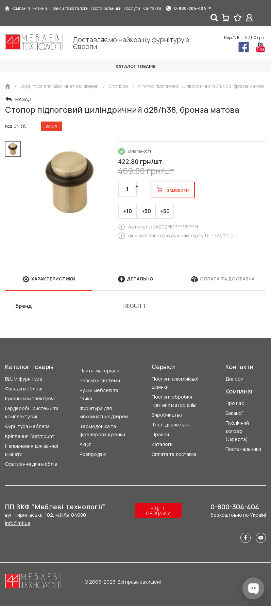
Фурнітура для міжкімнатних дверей (104, 412)
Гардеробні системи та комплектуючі (31, 412)
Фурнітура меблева (27, 426)
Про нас (234, 403)
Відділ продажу (158, 510)
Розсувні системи (100, 380)
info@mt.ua (17, 523)
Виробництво (167, 414)
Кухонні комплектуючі (30, 398)
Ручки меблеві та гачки (99, 394)
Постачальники (243, 449)
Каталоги (162, 444)
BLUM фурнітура (23, 378)
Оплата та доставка (174, 454)
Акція (85, 444)
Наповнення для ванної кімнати (31, 450)
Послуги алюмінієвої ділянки (175, 382)
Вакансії (234, 413)
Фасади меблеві (23, 388)
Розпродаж (93, 454)
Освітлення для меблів (31, 464)
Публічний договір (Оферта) (237, 431)
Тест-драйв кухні (171, 424)
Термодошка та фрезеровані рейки (102, 430)
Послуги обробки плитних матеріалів (174, 400)
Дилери (234, 378)
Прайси (160, 434)
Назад (23, 99)
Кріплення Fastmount (29, 436)
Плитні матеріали (99, 370)
